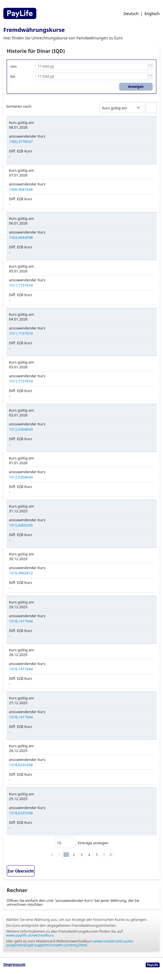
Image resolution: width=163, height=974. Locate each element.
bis (12, 76)
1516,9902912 (21, 573)
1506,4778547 (21, 141)
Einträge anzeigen (81, 842)
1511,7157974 (21, 285)
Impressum (14, 964)
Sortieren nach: (19, 106)
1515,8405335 (21, 525)
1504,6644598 (21, 237)
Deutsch (131, 13)
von (13, 66)
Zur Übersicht (21, 871)
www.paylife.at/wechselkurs (30, 935)
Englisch (152, 13)
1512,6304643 (21, 429)
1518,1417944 (21, 621)
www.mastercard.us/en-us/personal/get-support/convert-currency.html (70, 942)
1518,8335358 (21, 764)
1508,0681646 (21, 189)
